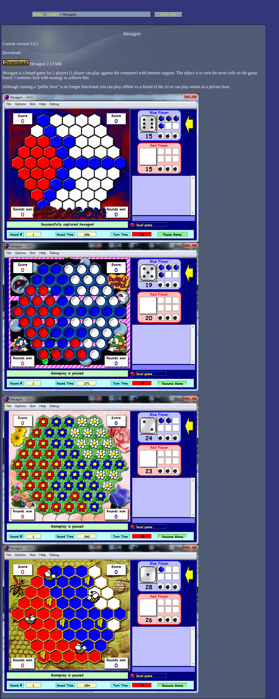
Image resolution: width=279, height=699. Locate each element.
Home (38, 14)
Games (53, 14)
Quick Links (168, 14)
